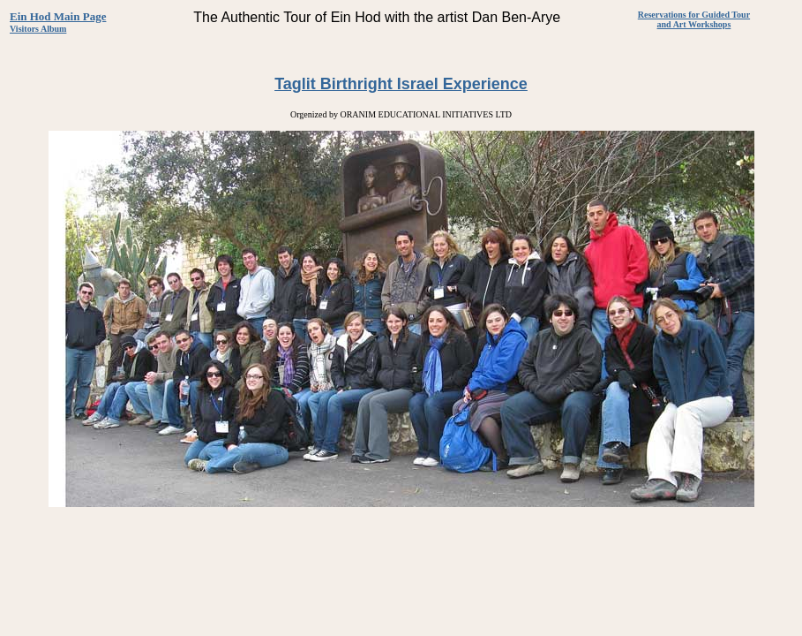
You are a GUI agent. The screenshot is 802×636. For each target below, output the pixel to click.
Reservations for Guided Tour (694, 14)
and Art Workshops (694, 24)
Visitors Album (38, 29)
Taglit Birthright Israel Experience (401, 84)
